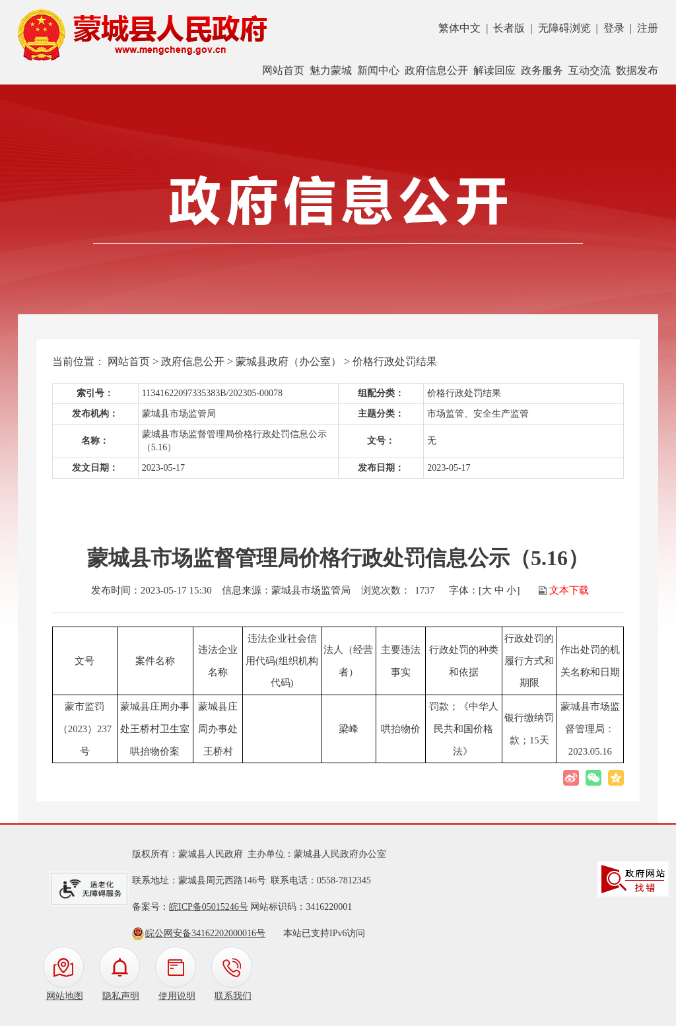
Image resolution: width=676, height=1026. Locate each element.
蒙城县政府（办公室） (288, 361)
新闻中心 (378, 70)
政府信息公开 (436, 70)
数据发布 (637, 70)
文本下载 (569, 590)
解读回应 (494, 70)
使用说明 (176, 996)
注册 (647, 28)
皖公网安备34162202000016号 (205, 933)
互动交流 (589, 70)
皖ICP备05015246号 (208, 907)
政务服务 (542, 70)
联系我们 (233, 996)
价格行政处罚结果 (395, 361)
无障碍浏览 (564, 28)
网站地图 (64, 996)
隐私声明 (120, 996)
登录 (614, 28)
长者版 (509, 28)
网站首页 (283, 70)
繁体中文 (459, 28)
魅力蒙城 (331, 70)
